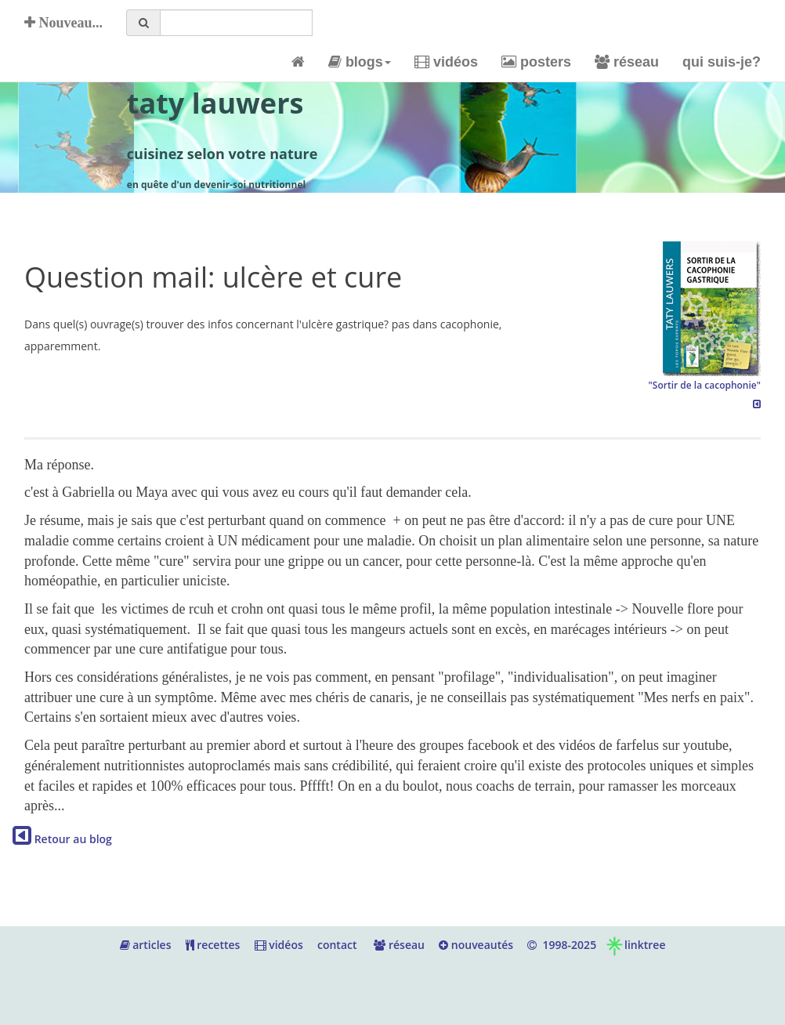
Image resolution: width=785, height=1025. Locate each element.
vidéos (446, 62)
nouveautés (476, 944)
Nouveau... (63, 23)
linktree (635, 944)
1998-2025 (561, 944)
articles (146, 944)
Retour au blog (62, 838)
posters (536, 62)
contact (337, 944)
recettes (213, 944)
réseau (627, 62)
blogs (359, 62)
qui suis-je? (721, 62)
